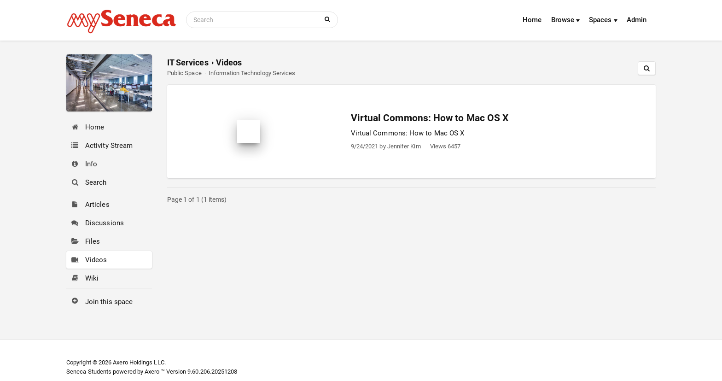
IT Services (188, 62)
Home (532, 20)
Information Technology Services (252, 73)
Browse (565, 20)
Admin (636, 20)
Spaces (603, 20)
